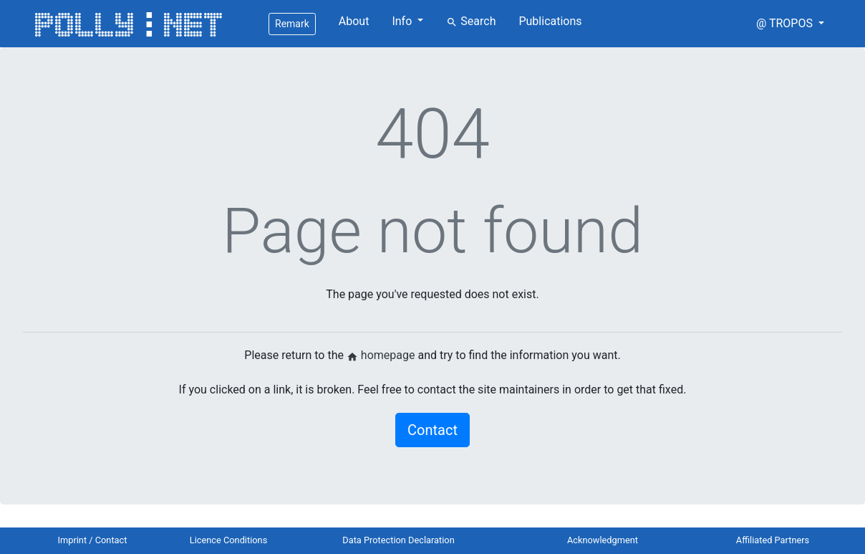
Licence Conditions (229, 540)
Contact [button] (432, 430)
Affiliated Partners (772, 540)
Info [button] (403, 21)
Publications (549, 21)
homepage (381, 355)
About (354, 21)
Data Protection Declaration (398, 540)
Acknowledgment (602, 540)
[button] (790, 23)
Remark (292, 23)
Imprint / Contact (92, 540)
